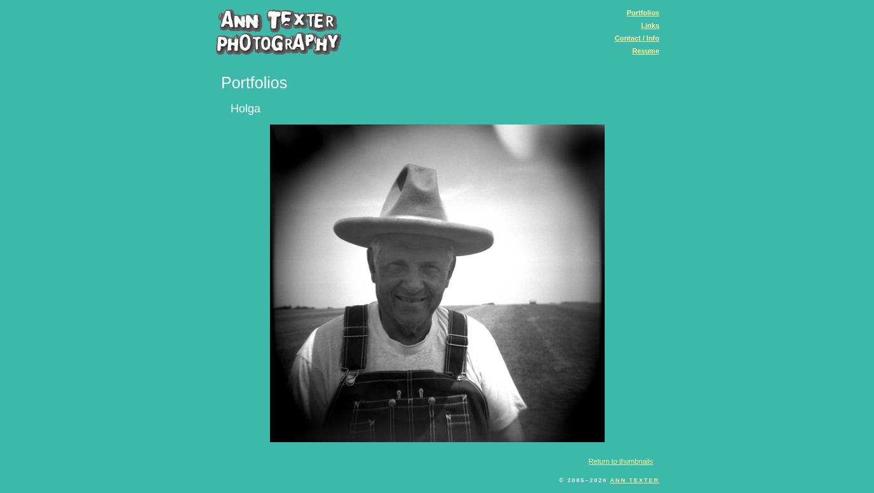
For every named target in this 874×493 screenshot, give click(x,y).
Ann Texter (634, 480)
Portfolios (643, 13)
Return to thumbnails (621, 461)
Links (650, 25)
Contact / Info (637, 38)
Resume (645, 51)
